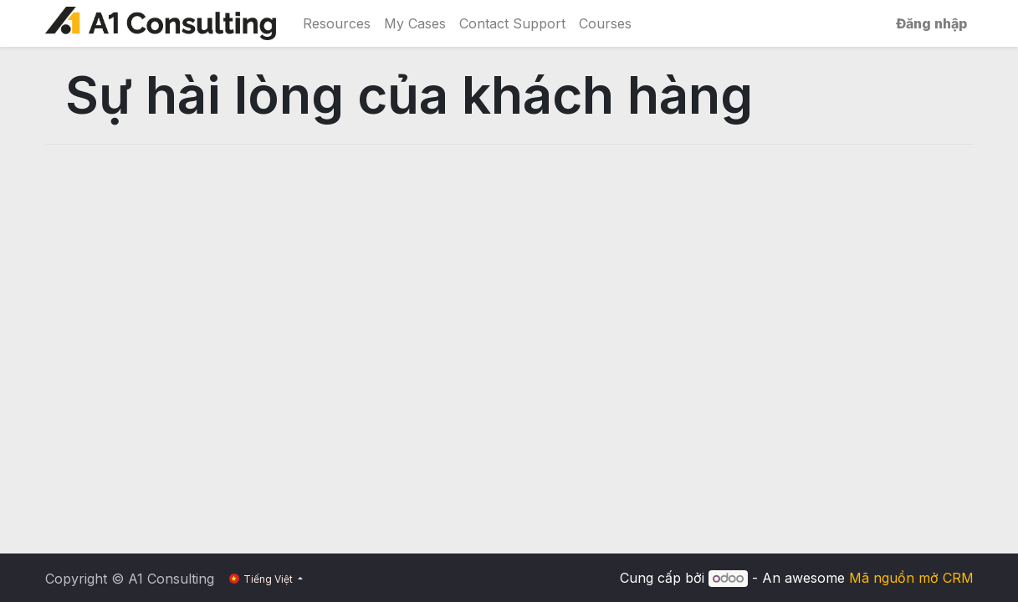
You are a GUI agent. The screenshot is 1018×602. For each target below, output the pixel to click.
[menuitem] (336, 23)
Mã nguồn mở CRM (911, 577)
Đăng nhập (931, 23)
